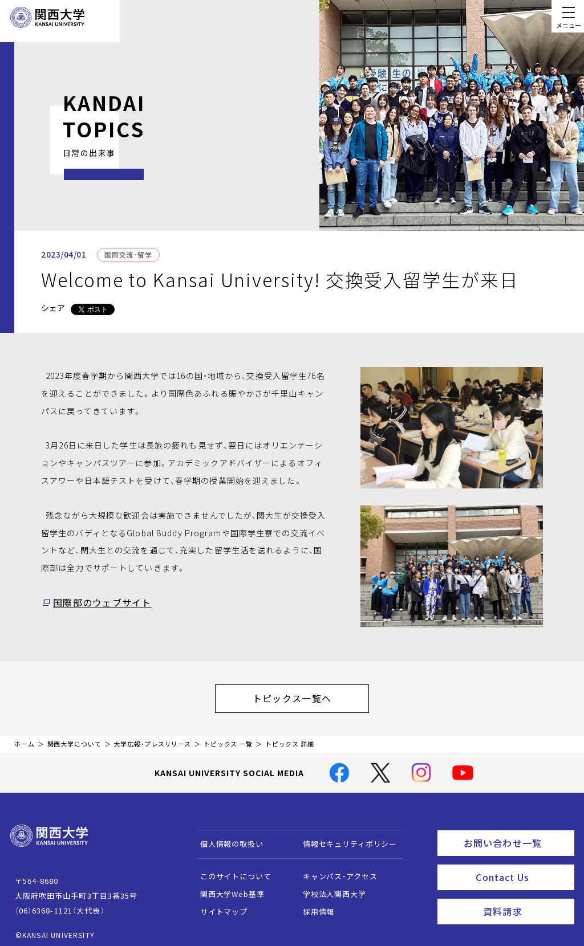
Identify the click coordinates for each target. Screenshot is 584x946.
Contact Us (521, 866)
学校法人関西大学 (328, 888)
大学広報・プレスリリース (152, 738)
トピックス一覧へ (303, 695)
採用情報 (312, 905)
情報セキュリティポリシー (344, 838)
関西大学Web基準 (226, 888)
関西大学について (74, 738)
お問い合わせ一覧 (516, 835)
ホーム (24, 738)
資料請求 (525, 898)
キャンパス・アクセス (334, 870)
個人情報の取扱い (226, 838)
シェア (53, 307)
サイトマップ (218, 905)
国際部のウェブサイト (96, 602)
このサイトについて (230, 870)
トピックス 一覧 (228, 738)
